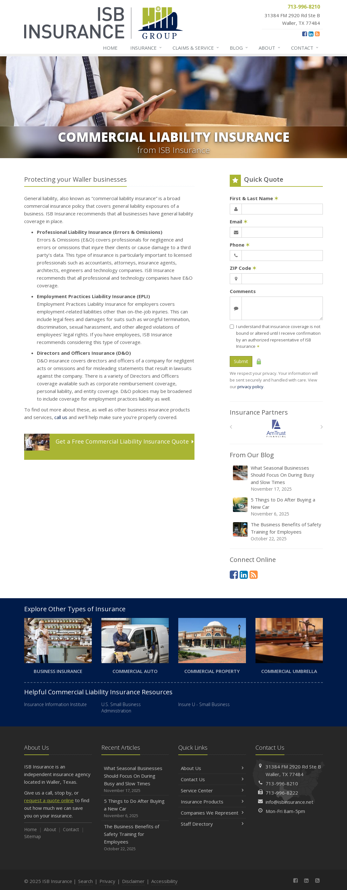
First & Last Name (254, 198)
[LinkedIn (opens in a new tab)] (311, 34)
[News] (317, 34)
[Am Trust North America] (276, 428)
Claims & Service (196, 47)
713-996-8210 (282, 783)
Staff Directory (212, 824)
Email (239, 221)
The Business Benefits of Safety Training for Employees (276, 531)
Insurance (146, 47)
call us (60, 417)
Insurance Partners (259, 412)
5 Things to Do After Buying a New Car (276, 506)
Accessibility (164, 881)
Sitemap (32, 836)
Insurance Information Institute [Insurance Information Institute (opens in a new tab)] (55, 704)
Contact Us (212, 779)
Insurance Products (212, 801)
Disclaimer (133, 881)
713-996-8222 (282, 792)
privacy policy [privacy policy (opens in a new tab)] (250, 386)
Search (85, 881)
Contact (305, 47)
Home (110, 48)
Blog (239, 47)
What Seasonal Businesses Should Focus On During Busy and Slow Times (276, 479)
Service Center (212, 790)
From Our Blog (252, 455)
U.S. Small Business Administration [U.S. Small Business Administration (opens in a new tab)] (121, 707)
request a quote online (49, 800)
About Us (212, 768)
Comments (243, 291)
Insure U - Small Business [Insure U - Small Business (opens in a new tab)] (204, 704)
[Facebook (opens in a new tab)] (304, 34)
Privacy (107, 881)
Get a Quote (109, 446)
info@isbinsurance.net (289, 802)
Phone (240, 245)
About (270, 47)
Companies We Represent (212, 812)
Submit (241, 361)
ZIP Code (243, 268)
